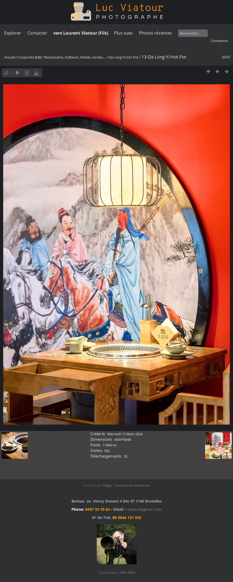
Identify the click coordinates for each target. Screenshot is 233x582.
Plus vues (123, 33)
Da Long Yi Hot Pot (123, 57)
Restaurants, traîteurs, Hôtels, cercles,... (75, 57)
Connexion (219, 40)
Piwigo (107, 485)
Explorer (12, 33)
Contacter (37, 33)
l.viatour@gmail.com (143, 509)
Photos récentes (155, 33)
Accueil (9, 57)
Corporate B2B (29, 57)
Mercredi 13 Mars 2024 (125, 434)
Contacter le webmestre (132, 485)
